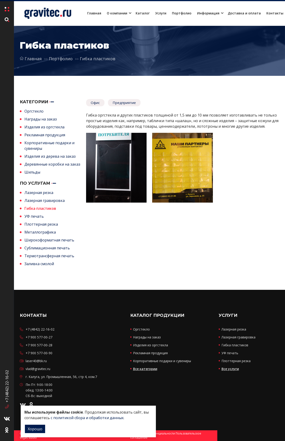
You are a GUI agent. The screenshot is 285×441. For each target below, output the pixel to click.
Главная (94, 13)
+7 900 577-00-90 (39, 353)
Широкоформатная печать (49, 240)
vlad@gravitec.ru (38, 369)
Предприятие (124, 102)
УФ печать (34, 216)
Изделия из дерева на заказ (50, 156)
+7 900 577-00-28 (39, 345)
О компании (117, 13)
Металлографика (40, 232)
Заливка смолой (39, 263)
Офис (95, 102)
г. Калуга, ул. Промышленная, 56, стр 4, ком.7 (61, 376)
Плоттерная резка (41, 224)
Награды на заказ (40, 119)
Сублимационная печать (47, 248)
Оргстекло (34, 111)
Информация (208, 13)
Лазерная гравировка (44, 200)
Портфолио (181, 13)
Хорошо (35, 428)
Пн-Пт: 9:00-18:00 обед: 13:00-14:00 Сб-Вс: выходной (39, 390)
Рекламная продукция (44, 134)
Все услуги (230, 369)
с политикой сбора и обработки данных (87, 417)
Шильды (32, 172)
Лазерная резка (38, 192)
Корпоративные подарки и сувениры (162, 361)
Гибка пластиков (97, 58)
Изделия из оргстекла (44, 127)
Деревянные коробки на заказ (52, 164)
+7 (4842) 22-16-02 (7, 385)
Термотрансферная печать (49, 255)
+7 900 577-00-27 (39, 337)
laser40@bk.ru (36, 361)
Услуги (160, 13)
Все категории (145, 369)
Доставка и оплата (244, 13)
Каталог (143, 13)
